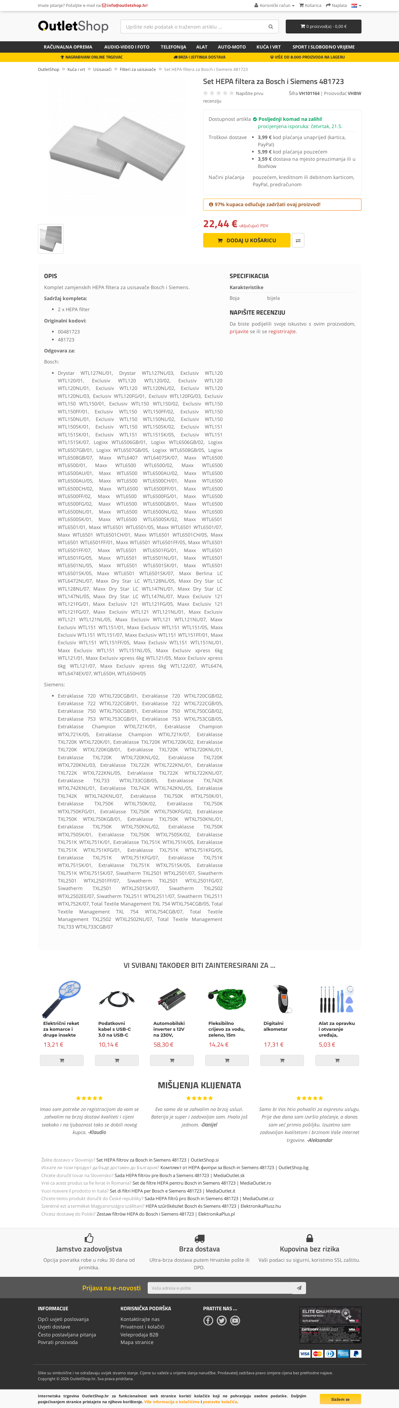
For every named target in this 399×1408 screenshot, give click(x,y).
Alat (202, 47)
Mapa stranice (137, 1342)
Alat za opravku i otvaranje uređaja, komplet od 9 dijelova (337, 1034)
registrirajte (282, 331)
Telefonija (173, 47)
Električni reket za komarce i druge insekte (61, 1029)
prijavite (239, 331)
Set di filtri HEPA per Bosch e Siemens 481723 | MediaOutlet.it (172, 1191)
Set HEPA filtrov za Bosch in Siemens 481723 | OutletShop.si (157, 1160)
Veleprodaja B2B (139, 1334)
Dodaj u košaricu (246, 240)
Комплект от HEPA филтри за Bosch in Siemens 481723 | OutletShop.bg (234, 1167)
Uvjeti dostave (54, 1326)
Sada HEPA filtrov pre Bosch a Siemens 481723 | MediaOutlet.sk (180, 1175)
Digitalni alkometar (276, 1026)
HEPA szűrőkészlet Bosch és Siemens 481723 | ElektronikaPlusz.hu (213, 1206)
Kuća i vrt (268, 47)
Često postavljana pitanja (67, 1334)
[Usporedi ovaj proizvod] (298, 240)
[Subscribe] (299, 1288)
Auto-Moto (232, 47)
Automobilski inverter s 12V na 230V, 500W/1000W (169, 1032)
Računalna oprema (68, 47)
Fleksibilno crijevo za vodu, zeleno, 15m (227, 1029)
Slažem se (340, 1399)
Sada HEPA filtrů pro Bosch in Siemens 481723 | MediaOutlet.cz (209, 1198)
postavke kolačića (220, 1401)
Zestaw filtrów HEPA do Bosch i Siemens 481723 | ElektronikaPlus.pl (166, 1214)
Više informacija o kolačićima (172, 1401)
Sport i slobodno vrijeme (324, 47)
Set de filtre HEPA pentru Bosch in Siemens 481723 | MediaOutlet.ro (202, 1183)
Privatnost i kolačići (142, 1326)
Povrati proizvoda (58, 1342)
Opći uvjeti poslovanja (63, 1319)
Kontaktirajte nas (140, 1319)
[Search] (271, 26)
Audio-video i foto (126, 47)
